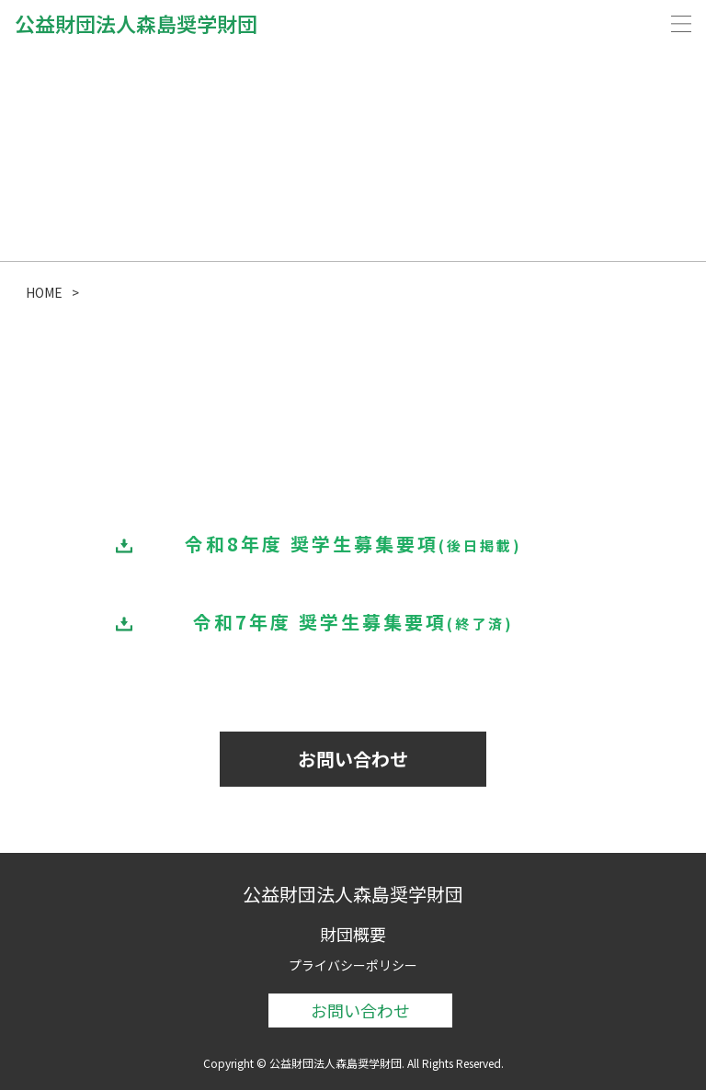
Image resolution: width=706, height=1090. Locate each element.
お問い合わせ (353, 758)
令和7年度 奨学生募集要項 (353, 621)
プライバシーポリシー (353, 965)
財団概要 (353, 934)
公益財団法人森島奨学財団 (136, 23)
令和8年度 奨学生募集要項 (353, 543)
